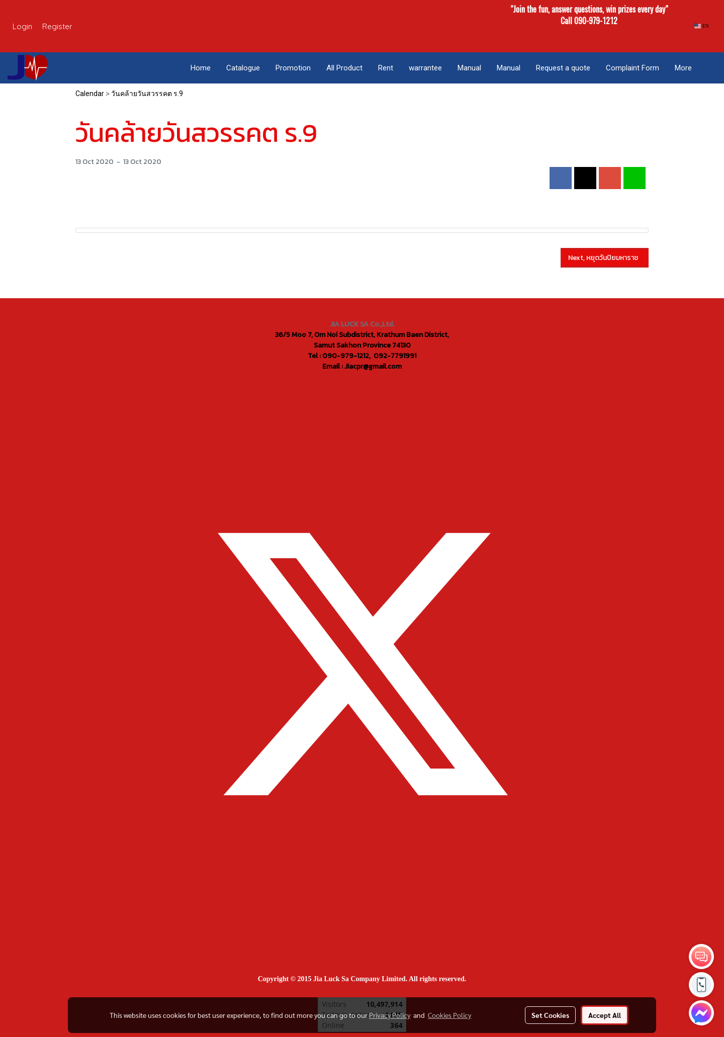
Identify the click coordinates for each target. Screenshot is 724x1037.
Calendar (89, 94)
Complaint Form (632, 67)
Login (22, 26)
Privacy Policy (389, 1014)
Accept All (604, 1014)
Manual (469, 67)
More (683, 67)
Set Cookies (550, 1014)
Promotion (293, 67)
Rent (385, 67)
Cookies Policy (449, 1014)
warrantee (425, 67)
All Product (344, 67)
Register (57, 26)
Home (201, 67)
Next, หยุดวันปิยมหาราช (604, 257)
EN (701, 26)
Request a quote (563, 67)
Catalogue (243, 67)
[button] (708, 68)
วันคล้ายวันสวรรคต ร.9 (147, 94)
